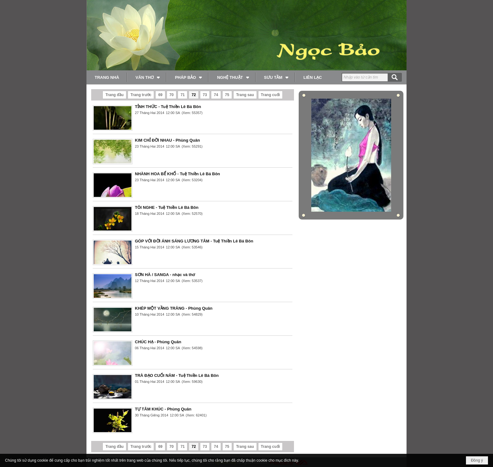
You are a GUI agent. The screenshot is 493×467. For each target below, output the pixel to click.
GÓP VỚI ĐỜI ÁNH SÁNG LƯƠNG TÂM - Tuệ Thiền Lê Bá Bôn (194, 241)
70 (171, 95)
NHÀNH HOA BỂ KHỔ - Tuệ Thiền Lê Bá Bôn (177, 173)
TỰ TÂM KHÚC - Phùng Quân (163, 409)
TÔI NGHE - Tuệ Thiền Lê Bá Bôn (166, 207)
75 (227, 95)
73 (205, 95)
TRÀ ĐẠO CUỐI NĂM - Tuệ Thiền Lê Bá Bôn (177, 375)
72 (193, 95)
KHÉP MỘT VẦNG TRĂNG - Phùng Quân (174, 308)
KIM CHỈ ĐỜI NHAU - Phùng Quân (167, 140)
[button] (146, 77)
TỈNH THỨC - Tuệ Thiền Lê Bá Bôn (168, 106)
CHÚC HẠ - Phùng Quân (158, 341)
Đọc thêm (284, 119)
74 (216, 95)
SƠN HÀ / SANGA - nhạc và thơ (165, 274)
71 (182, 95)
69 (160, 95)
